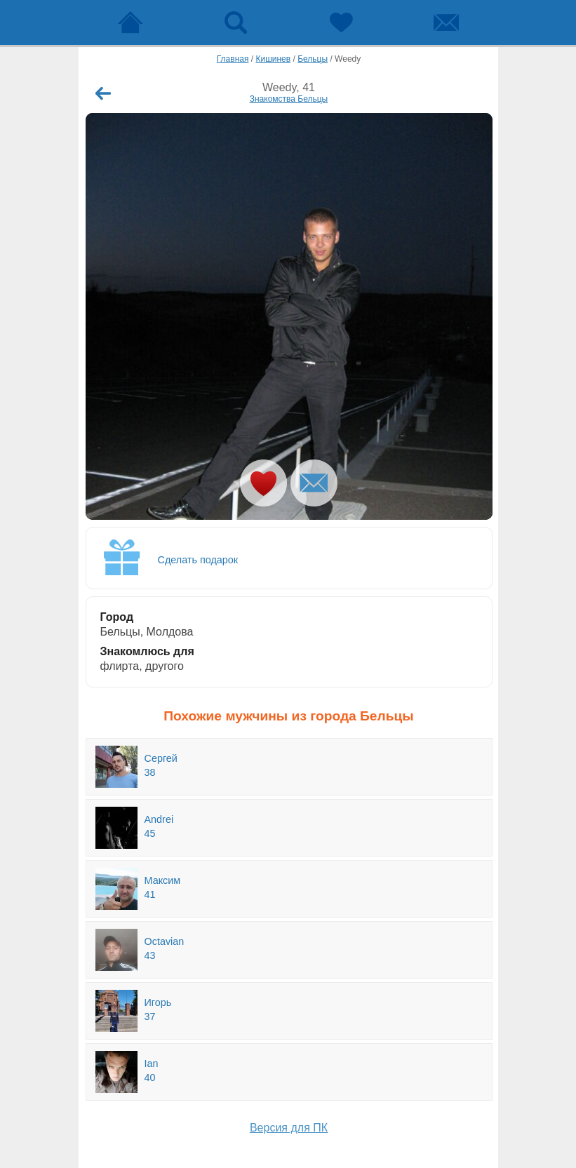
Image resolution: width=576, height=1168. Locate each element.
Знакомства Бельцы (289, 99)
